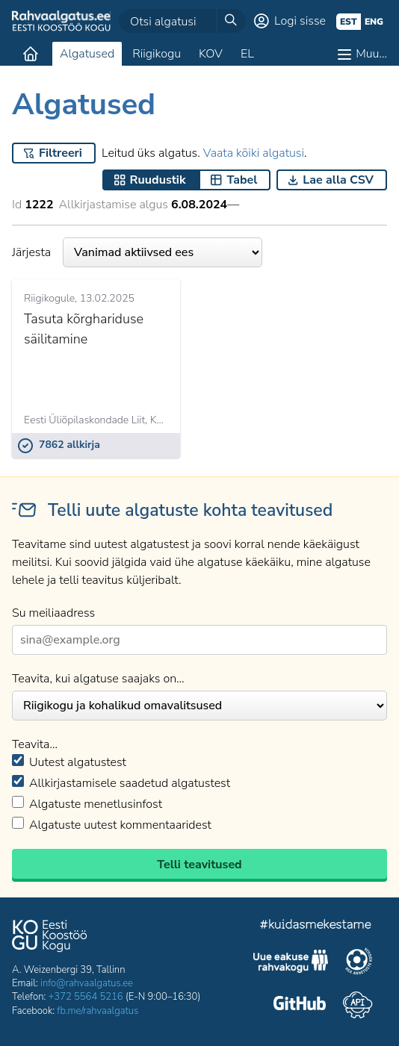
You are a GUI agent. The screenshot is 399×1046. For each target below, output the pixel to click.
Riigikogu (156, 54)
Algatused (87, 54)
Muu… (371, 54)
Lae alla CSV (338, 180)
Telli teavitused (199, 864)
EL (247, 54)
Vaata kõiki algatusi (253, 153)
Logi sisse (300, 21)
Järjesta (137, 252)
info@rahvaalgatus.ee (86, 983)
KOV (211, 54)
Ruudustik (158, 180)
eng (374, 22)
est (348, 22)
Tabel (241, 180)
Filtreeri (60, 153)
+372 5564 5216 (86, 996)
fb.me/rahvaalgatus (97, 1011)
